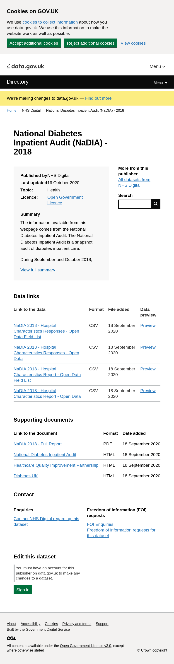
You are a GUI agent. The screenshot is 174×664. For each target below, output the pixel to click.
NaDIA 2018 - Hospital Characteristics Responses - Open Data (46, 353)
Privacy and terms (76, 624)
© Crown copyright (152, 650)
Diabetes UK (26, 475)
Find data (155, 203)
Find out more (98, 98)
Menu (156, 66)
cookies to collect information (50, 22)
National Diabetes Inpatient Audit (45, 454)
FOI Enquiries (100, 524)
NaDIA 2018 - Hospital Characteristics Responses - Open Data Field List (46, 331)
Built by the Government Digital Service (38, 629)
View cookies (133, 43)
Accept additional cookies (34, 43)
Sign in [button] (22, 589)
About (11, 624)
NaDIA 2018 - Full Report (38, 444)
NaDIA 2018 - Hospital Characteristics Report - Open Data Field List (47, 375)
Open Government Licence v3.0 (85, 646)
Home (12, 110)
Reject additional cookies (90, 43)
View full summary (37, 270)
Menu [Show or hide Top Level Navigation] (159, 83)
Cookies (51, 624)
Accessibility (30, 624)
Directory (18, 82)
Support (102, 624)
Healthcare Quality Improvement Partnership (56, 465)
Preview (148, 325)
